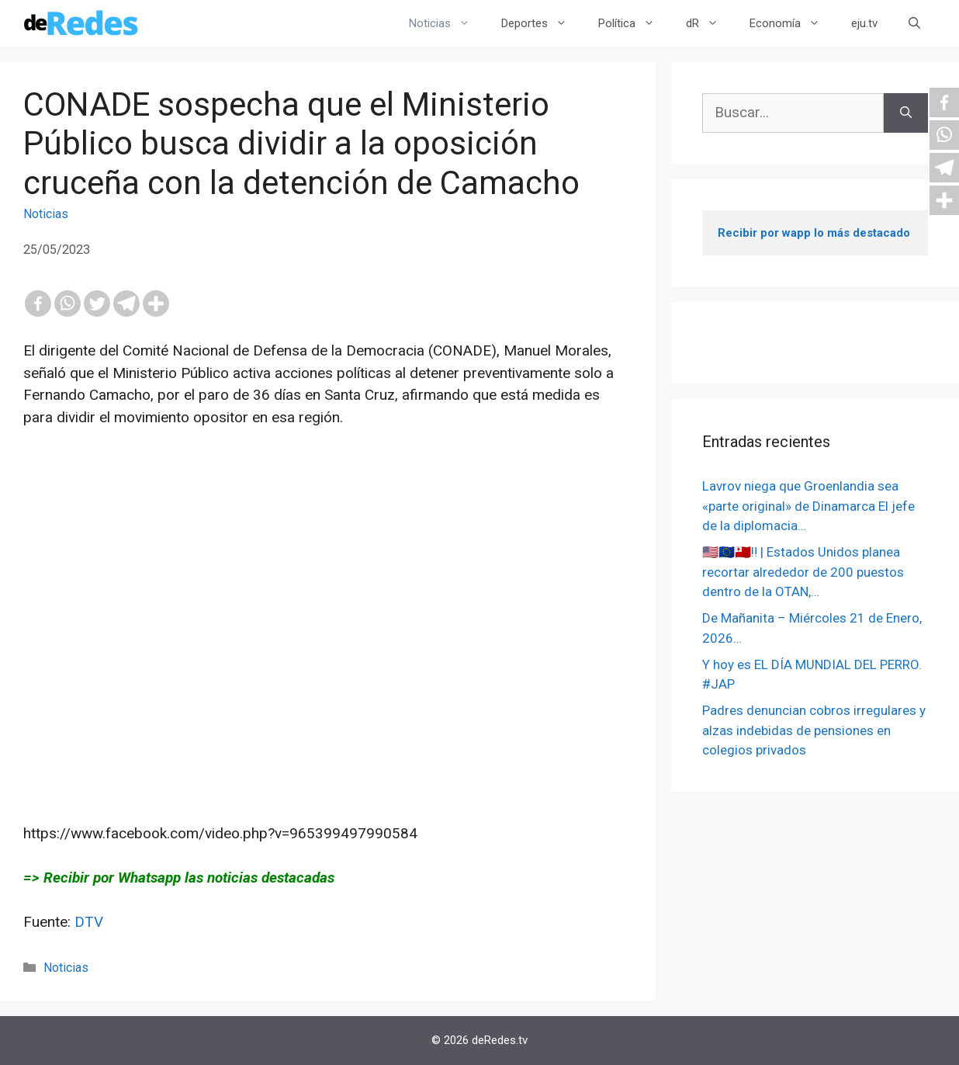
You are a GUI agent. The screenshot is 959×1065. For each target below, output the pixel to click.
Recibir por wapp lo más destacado (814, 233)
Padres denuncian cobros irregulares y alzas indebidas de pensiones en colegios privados (814, 730)
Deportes (542, 23)
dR (710, 23)
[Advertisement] (327, 648)
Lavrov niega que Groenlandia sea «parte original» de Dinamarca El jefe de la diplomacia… (808, 505)
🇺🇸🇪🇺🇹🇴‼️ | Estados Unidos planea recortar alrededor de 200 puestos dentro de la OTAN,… (803, 571)
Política (634, 23)
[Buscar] (906, 113)
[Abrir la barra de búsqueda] (914, 23)
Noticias (447, 23)
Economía (793, 23)
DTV (88, 922)
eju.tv (864, 23)
